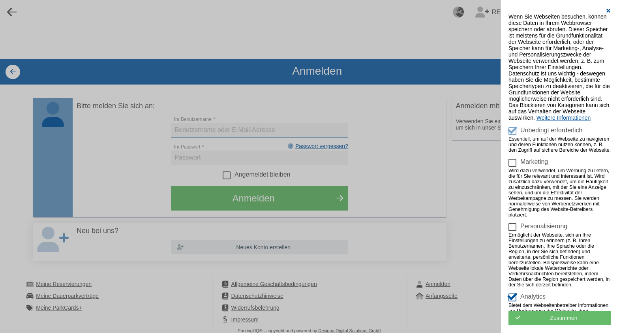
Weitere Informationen (563, 118)
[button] (608, 10)
